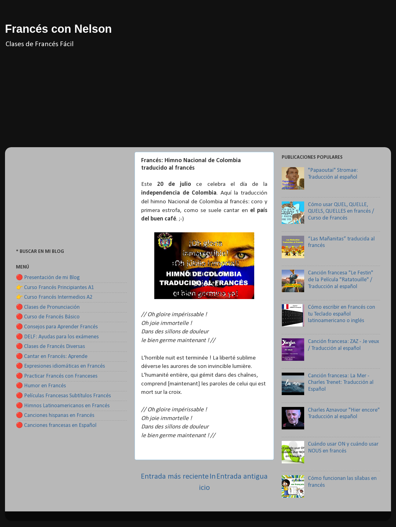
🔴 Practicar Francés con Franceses (56, 376)
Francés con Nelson (58, 28)
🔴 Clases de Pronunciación (48, 307)
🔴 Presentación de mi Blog (48, 278)
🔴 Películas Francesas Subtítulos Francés (63, 396)
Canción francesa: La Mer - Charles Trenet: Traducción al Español (341, 382)
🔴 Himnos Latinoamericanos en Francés (63, 406)
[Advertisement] (198, 103)
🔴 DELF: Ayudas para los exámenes (57, 337)
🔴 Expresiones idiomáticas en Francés (60, 366)
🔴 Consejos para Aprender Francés (57, 327)
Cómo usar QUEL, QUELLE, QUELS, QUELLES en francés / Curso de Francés (341, 211)
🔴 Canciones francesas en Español (56, 425)
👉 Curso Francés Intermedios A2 (54, 297)
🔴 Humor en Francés (41, 386)
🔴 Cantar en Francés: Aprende (51, 357)
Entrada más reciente (175, 477)
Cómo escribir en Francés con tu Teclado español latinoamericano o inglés (341, 314)
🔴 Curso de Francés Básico (48, 317)
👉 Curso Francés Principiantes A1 (55, 288)
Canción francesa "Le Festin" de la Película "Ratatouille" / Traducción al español (340, 279)
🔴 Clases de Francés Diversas (50, 347)
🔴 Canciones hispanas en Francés (55, 415)
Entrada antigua (242, 477)
